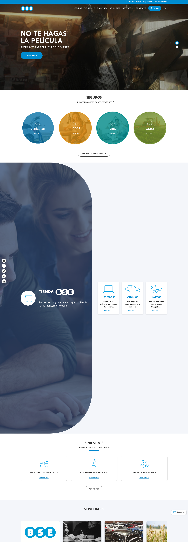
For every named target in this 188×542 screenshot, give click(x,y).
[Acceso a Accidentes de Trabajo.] (94, 469)
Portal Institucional (133, 2)
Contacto (141, 8)
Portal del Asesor (160, 2)
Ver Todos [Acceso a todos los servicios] (94, 492)
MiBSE (155, 8)
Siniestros (102, 8)
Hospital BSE (147, 2)
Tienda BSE (89, 8)
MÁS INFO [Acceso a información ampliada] (31, 55)
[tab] (177, 43)
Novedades (127, 8)
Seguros (78, 8)
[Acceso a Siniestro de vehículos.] (44, 469)
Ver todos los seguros (94, 154)
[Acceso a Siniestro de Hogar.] (144, 469)
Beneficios (115, 8)
